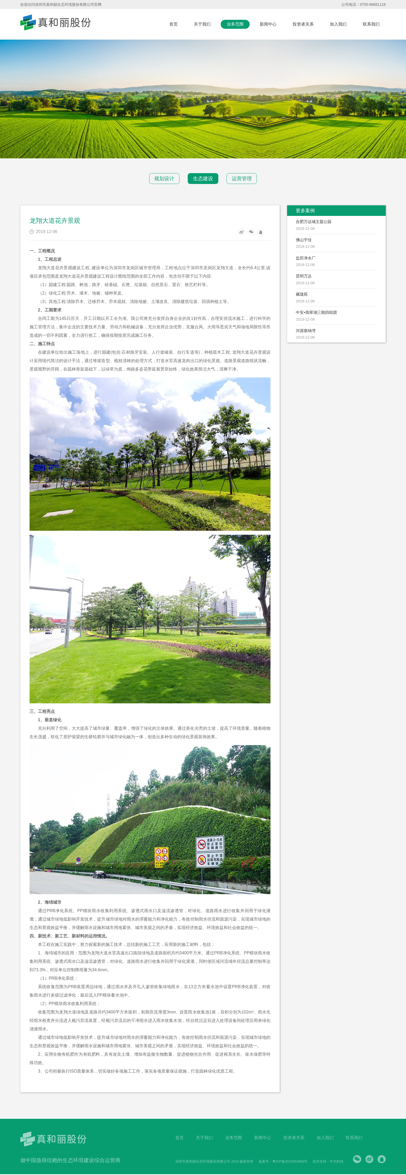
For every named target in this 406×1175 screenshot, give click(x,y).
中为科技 (335, 1162)
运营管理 (245, 179)
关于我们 (202, 24)
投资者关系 (303, 24)
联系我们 (371, 24)
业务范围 (235, 24)
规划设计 (161, 179)
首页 (173, 24)
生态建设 (203, 179)
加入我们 (338, 24)
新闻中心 (268, 24)
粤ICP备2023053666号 (288, 1162)
